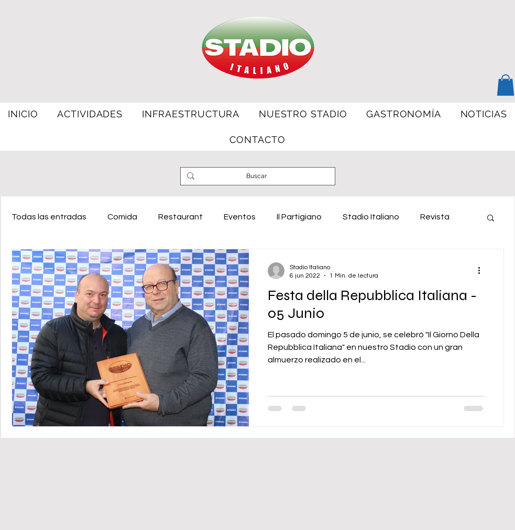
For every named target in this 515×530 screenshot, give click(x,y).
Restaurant (180, 217)
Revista (435, 217)
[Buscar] (257, 176)
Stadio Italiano (371, 217)
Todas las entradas (49, 217)
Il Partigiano (299, 217)
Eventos (240, 217)
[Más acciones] (483, 270)
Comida (122, 217)
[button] (505, 85)
